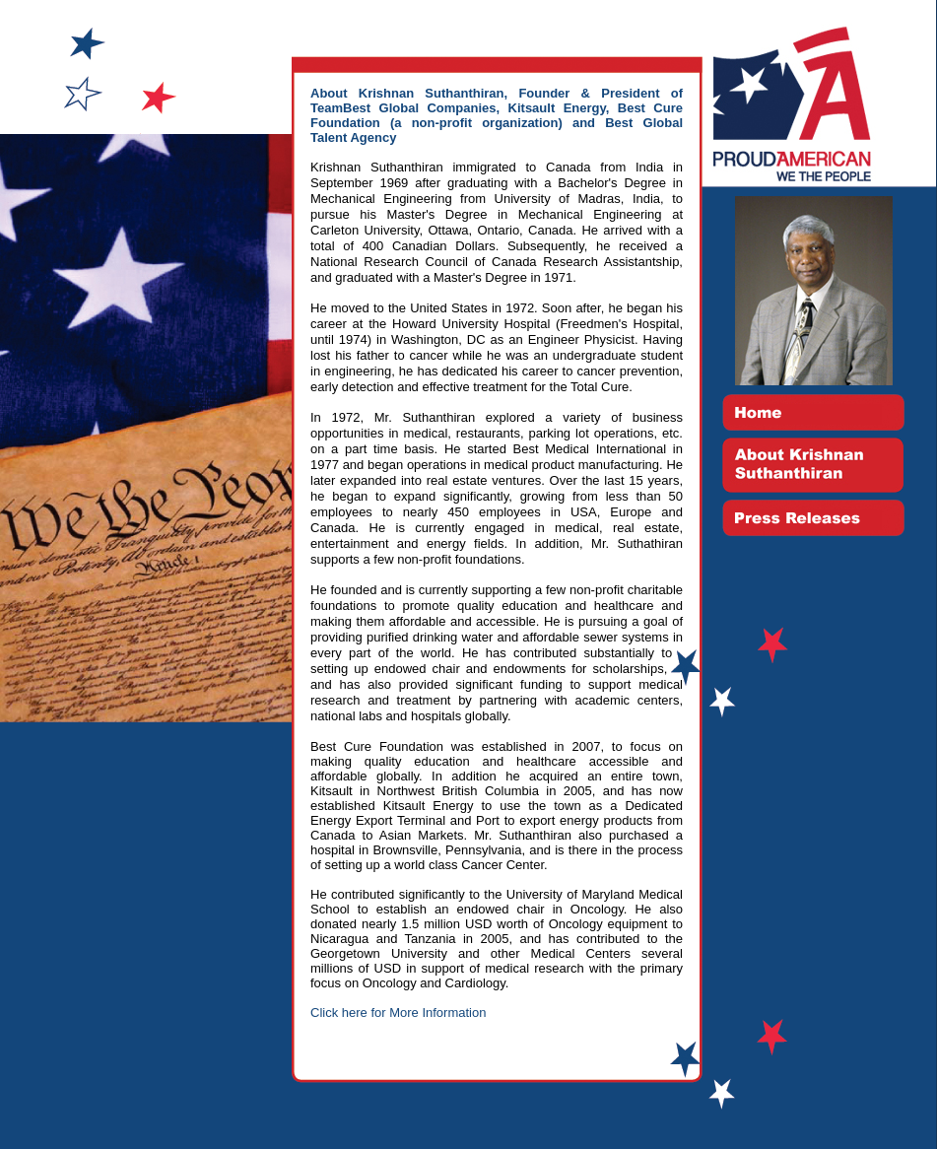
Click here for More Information (398, 1012)
